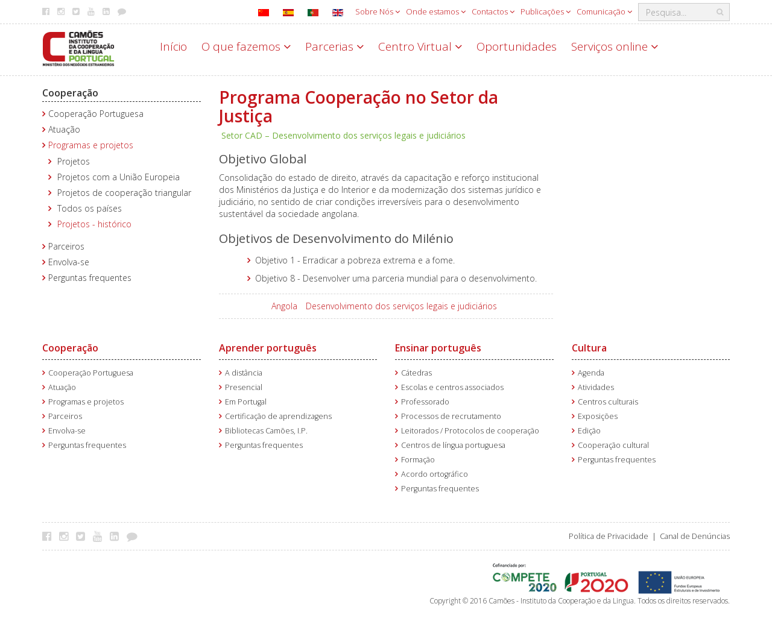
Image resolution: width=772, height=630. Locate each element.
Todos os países (89, 208)
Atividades (596, 387)
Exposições (598, 416)
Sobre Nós (377, 11)
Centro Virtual (420, 46)
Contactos (493, 11)
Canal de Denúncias (695, 536)
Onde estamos (436, 11)
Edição (589, 431)
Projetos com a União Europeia (118, 177)
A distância (243, 373)
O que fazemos (246, 46)
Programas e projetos (90, 145)
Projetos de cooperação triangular (124, 192)
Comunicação (604, 11)
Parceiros (66, 246)
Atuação (64, 129)
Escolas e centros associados (452, 387)
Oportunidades (516, 46)
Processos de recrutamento (451, 416)
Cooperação (70, 92)
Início (173, 46)
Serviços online (614, 46)
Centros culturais (608, 402)
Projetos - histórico (94, 224)
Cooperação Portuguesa (96, 113)
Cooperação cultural (613, 445)
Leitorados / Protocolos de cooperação (470, 431)
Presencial (243, 387)
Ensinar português (438, 347)
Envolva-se (68, 262)
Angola (284, 306)
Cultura (589, 347)
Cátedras (416, 373)
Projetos (73, 161)
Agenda (591, 373)
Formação (418, 460)
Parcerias (334, 46)
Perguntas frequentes (89, 277)
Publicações (545, 11)
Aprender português (268, 347)
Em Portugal (246, 402)
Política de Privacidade (608, 536)
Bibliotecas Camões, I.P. (266, 431)
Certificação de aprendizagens (278, 416)
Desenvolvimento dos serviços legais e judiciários (401, 306)
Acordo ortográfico (434, 474)
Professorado (425, 402)
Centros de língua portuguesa (453, 445)
